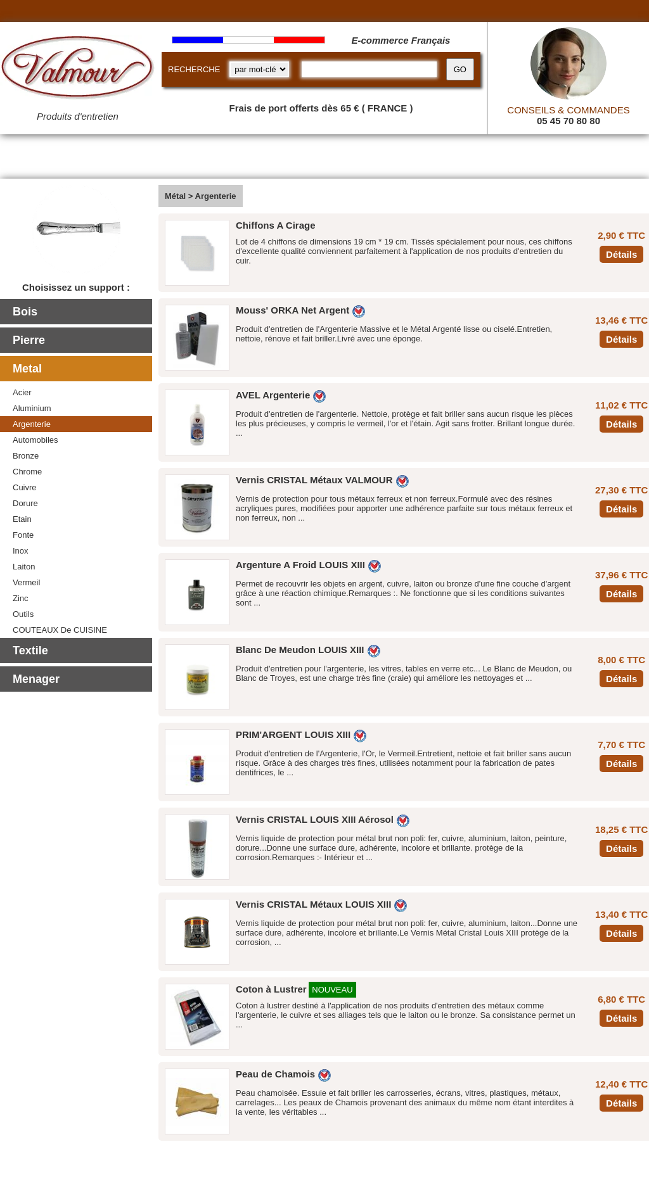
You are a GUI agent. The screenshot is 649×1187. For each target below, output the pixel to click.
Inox (21, 550)
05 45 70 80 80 (568, 120)
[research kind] (259, 69)
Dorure (25, 503)
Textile (30, 650)
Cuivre (25, 487)
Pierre (29, 340)
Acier (22, 392)
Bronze (26, 455)
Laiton (24, 566)
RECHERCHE (194, 69)
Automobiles (35, 440)
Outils (23, 614)
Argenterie (32, 424)
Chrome (27, 471)
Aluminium (32, 408)
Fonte (23, 535)
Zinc (21, 598)
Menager (36, 679)
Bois (25, 311)
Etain (22, 519)
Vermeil (26, 582)
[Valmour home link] (77, 70)
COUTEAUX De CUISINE (60, 630)
